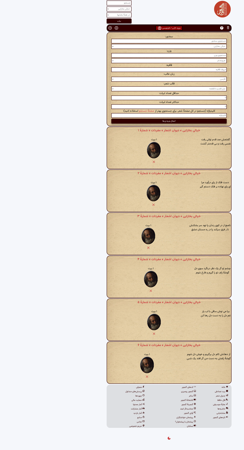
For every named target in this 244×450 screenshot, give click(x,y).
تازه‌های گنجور (173, 417)
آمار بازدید (92, 413)
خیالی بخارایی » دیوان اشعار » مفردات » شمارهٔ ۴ (122, 259)
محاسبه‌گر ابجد (141, 409)
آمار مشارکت (91, 409)
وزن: (122, 51)
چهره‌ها (93, 396)
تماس (94, 422)
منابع (94, 417)
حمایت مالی (91, 400)
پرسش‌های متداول (88, 391)
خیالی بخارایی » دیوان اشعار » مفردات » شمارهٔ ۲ (122, 173)
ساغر (145, 396)
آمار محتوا (92, 404)
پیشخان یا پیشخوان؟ (138, 422)
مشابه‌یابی (175, 413)
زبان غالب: (122, 74)
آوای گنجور (143, 413)
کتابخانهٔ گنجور (141, 400)
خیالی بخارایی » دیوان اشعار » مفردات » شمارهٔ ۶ (122, 345)
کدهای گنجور (142, 387)
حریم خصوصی (90, 426)
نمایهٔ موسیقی (173, 404)
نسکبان (144, 426)
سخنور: (122, 37)
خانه (178, 387)
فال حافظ (175, 400)
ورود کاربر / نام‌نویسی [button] (122, 28)
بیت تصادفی (174, 391)
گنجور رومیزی (141, 391)
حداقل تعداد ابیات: (122, 93)
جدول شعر (175, 396)
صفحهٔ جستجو (99, 111)
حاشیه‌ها (176, 409)
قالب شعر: (122, 84)
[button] (181, 28)
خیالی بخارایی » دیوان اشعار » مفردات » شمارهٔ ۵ (122, 302)
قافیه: (122, 65)
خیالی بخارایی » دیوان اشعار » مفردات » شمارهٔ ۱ (122, 130)
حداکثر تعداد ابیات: (122, 102)
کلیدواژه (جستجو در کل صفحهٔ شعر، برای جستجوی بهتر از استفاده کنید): (122, 111)
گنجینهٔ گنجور (141, 404)
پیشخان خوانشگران (139, 417)
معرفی (93, 387)
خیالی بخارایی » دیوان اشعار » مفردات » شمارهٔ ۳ (122, 216)
